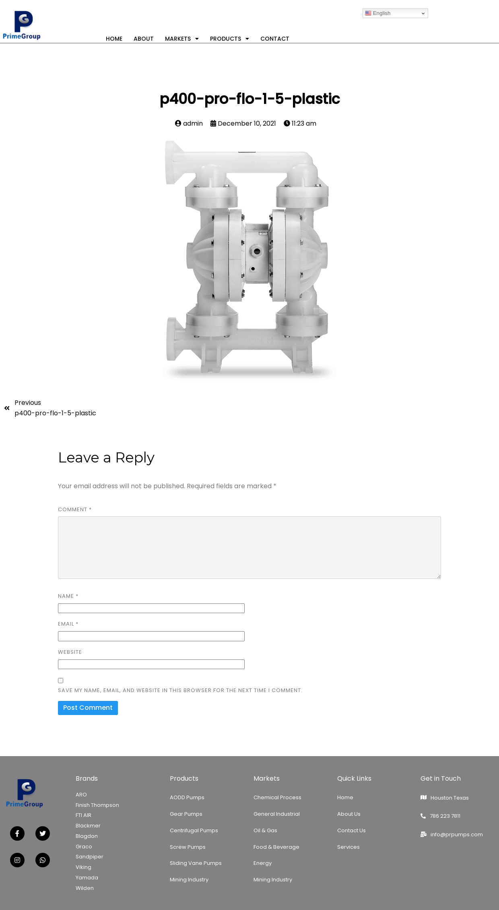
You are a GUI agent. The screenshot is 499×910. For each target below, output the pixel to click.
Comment (75, 509)
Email (68, 624)
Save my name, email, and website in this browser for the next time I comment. (180, 690)
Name (68, 596)
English (377, 13)
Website (70, 652)
